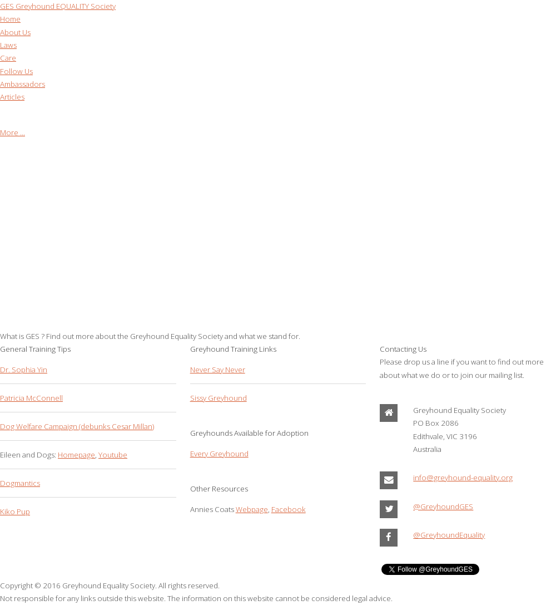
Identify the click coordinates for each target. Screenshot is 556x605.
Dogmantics (20, 483)
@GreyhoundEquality (449, 535)
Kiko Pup (15, 511)
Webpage (252, 509)
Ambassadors (22, 84)
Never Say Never (217, 370)
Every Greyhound (219, 454)
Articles (12, 97)
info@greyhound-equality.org (463, 478)
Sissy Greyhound (218, 398)
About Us (15, 32)
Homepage (76, 455)
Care (8, 58)
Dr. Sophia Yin (23, 370)
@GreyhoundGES (443, 506)
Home (10, 19)
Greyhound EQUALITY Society (58, 6)
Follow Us (16, 71)
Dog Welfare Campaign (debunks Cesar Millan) (77, 426)
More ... (12, 132)
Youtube (112, 455)
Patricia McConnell (31, 398)
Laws (8, 45)
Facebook (288, 509)
